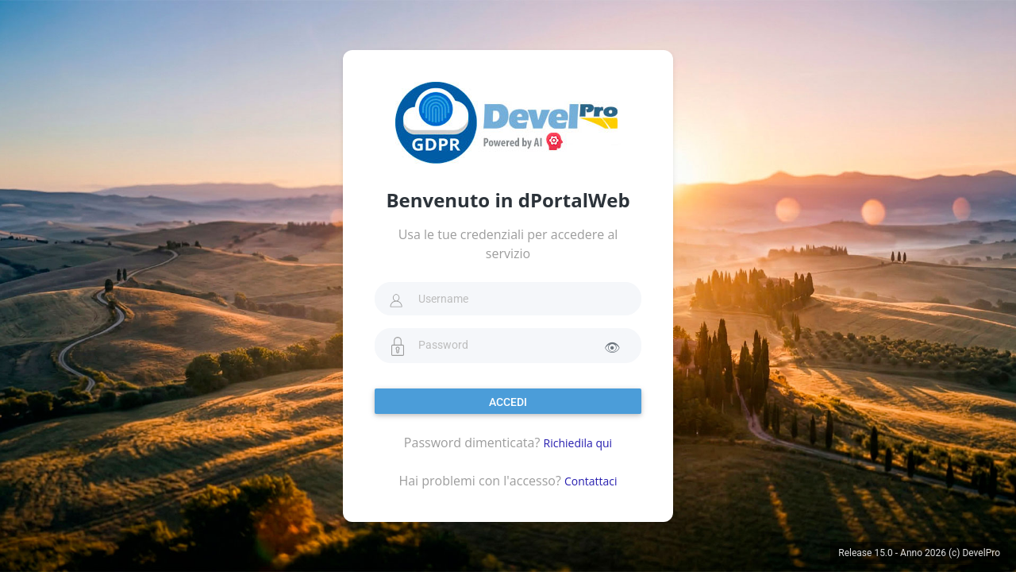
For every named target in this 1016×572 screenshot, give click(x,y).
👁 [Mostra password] (612, 347)
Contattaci (591, 481)
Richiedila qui (578, 442)
